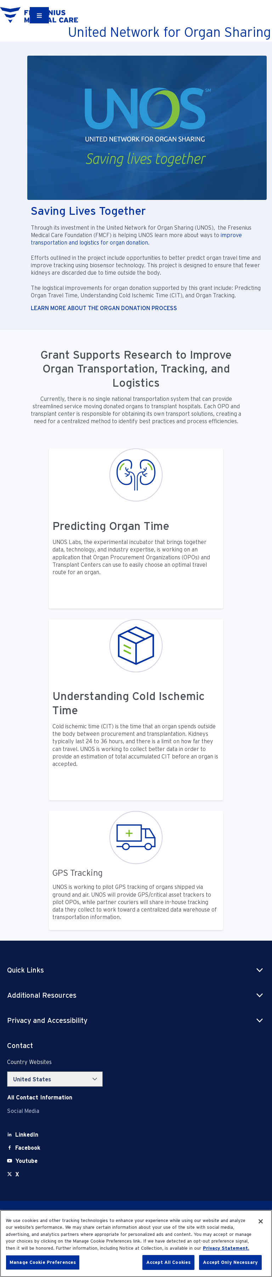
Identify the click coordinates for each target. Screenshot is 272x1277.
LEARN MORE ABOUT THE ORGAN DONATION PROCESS (104, 308)
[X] (17, 1174)
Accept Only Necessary (230, 1262)
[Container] (39, 15)
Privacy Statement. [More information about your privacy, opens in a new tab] (226, 1248)
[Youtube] (26, 1161)
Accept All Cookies (168, 1262)
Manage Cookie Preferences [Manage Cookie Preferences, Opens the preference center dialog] (43, 1262)
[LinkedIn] (26, 1134)
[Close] (260, 1221)
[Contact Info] (39, 1097)
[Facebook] (27, 1148)
